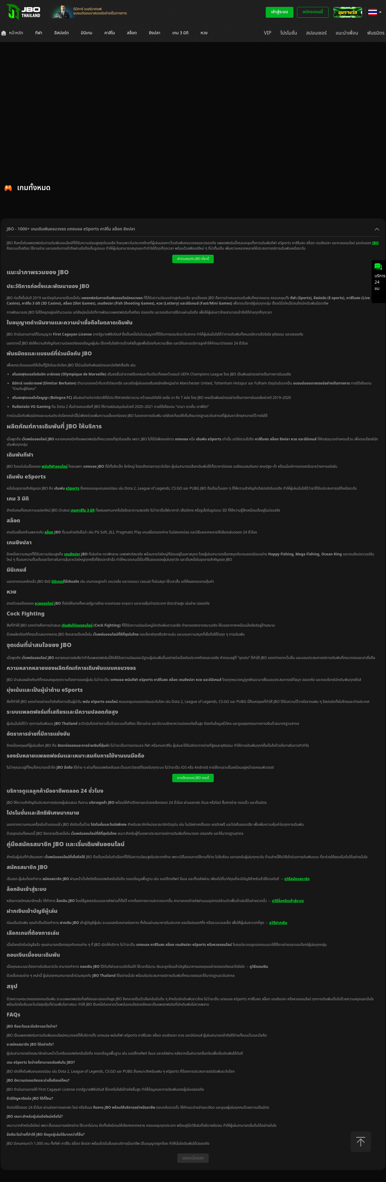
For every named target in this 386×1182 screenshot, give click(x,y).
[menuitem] (12, 33)
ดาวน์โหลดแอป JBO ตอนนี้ (193, 778)
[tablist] (193, 210)
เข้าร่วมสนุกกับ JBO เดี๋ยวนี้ (193, 259)
